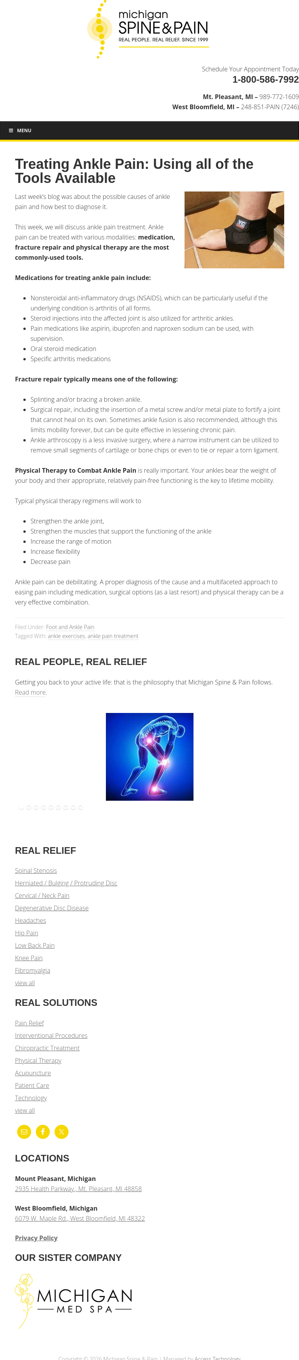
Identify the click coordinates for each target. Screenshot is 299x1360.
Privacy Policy (36, 1238)
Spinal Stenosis (36, 870)
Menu (20, 130)
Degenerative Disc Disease (51, 908)
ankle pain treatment (113, 636)
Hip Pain (26, 933)
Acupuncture (33, 1073)
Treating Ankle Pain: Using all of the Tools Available (134, 171)
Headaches (30, 920)
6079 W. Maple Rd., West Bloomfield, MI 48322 (80, 1218)
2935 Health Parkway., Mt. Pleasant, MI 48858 (78, 1188)
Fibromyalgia (32, 970)
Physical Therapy (38, 1060)
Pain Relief (29, 1023)
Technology (31, 1098)
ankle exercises (66, 636)
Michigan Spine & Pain (149, 32)
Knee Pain (28, 958)
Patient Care (32, 1085)
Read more (30, 692)
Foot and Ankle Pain (70, 627)
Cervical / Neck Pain (42, 895)
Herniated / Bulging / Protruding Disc (66, 883)
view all (25, 983)
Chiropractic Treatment (47, 1048)
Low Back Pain (35, 945)
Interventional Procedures (51, 1035)
